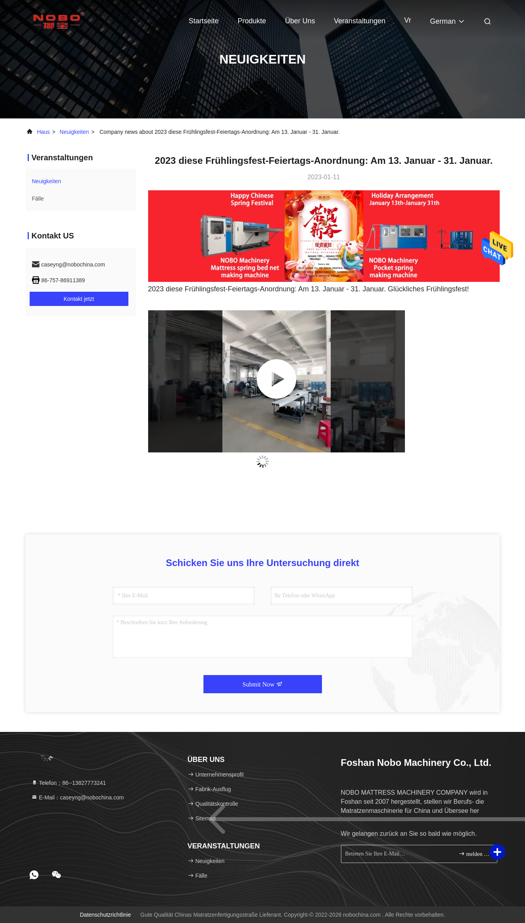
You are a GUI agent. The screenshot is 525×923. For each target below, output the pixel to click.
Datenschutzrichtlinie (105, 915)
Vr (407, 20)
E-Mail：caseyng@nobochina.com (77, 797)
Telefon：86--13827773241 (68, 783)
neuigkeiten (74, 132)
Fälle (38, 198)
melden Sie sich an (475, 853)
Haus (43, 132)
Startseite (204, 21)
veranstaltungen (359, 21)
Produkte (251, 21)
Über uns (300, 21)
